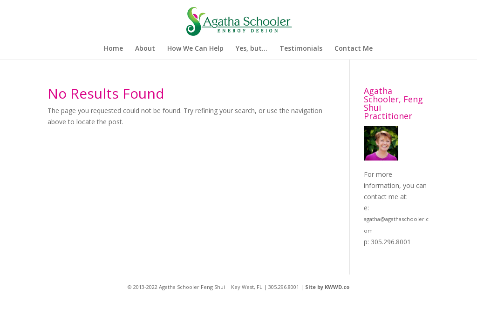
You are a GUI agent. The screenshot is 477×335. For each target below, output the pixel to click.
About (145, 49)
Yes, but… (251, 49)
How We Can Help (195, 49)
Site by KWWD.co (327, 286)
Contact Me (353, 49)
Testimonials (300, 49)
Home (113, 49)
